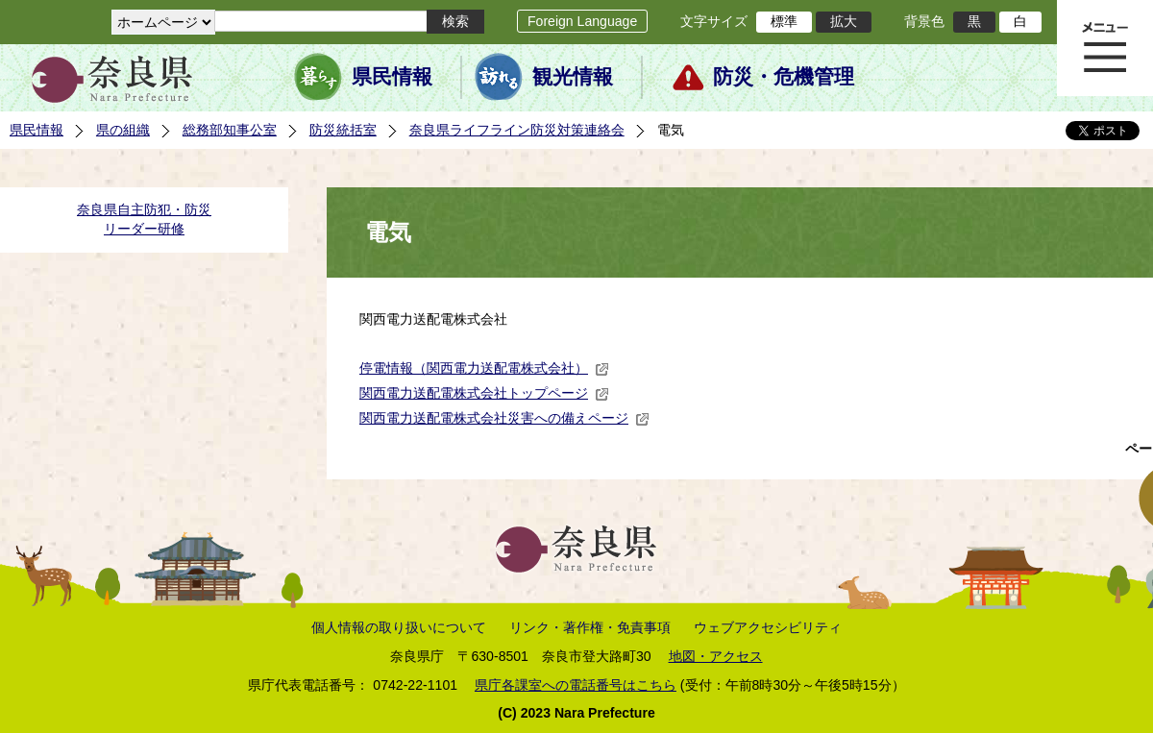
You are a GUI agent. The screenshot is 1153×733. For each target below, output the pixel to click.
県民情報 (392, 76)
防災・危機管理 (783, 76)
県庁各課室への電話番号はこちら (575, 685)
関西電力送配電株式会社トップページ (484, 393)
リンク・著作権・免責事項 (590, 627)
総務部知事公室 (230, 129)
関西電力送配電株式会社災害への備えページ (504, 418)
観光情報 (572, 76)
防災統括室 (343, 129)
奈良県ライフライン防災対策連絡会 (517, 129)
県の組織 (123, 129)
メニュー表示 (1105, 48)
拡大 (843, 21)
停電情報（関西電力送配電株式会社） (484, 368)
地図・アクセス (716, 656)
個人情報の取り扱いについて (398, 627)
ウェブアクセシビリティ (768, 627)
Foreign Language (582, 21)
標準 (784, 21)
